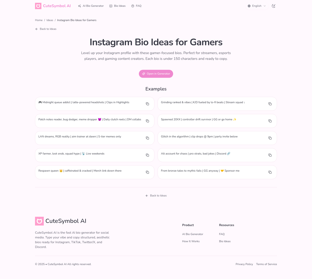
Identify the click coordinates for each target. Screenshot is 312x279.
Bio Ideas (117, 6)
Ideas (50, 20)
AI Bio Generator (91, 6)
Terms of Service (266, 264)
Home (39, 20)
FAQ (136, 6)
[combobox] (257, 6)
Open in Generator (156, 74)
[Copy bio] (147, 103)
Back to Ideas (46, 29)
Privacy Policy (244, 264)
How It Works (191, 241)
